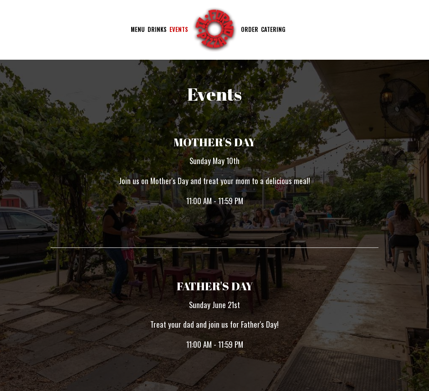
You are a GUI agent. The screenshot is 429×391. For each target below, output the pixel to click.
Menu (138, 29)
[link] (214, 29)
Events (178, 29)
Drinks (157, 29)
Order (249, 29)
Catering (273, 29)
